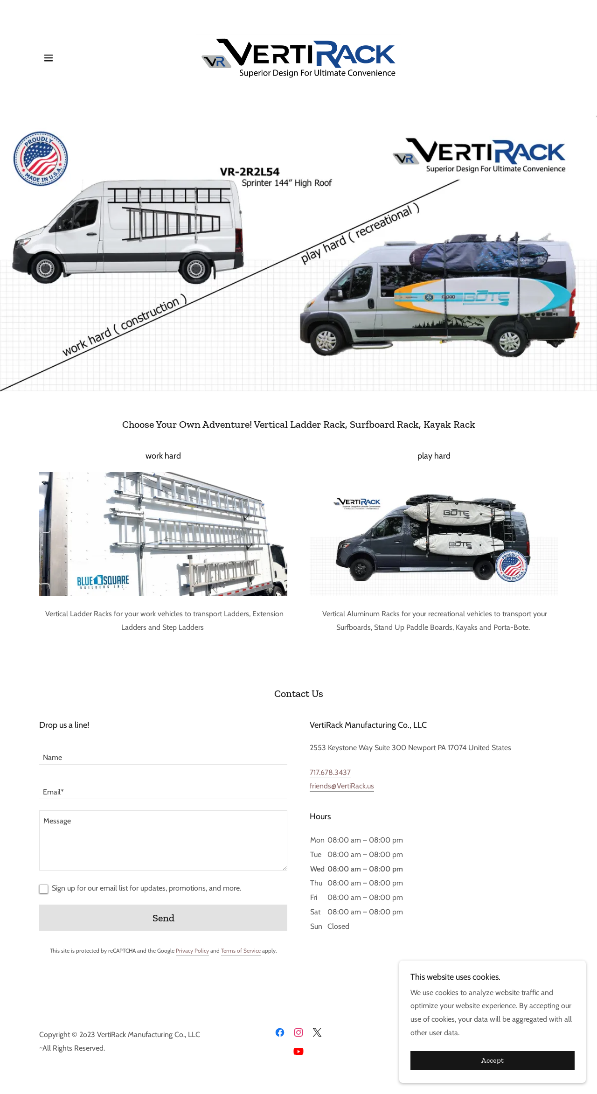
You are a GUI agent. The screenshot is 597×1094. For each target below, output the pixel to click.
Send (163, 918)
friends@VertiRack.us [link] (342, 785)
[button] (48, 58)
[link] (299, 57)
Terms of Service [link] (241, 950)
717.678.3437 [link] (330, 772)
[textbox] (163, 753)
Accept (492, 1073)
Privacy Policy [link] (192, 950)
